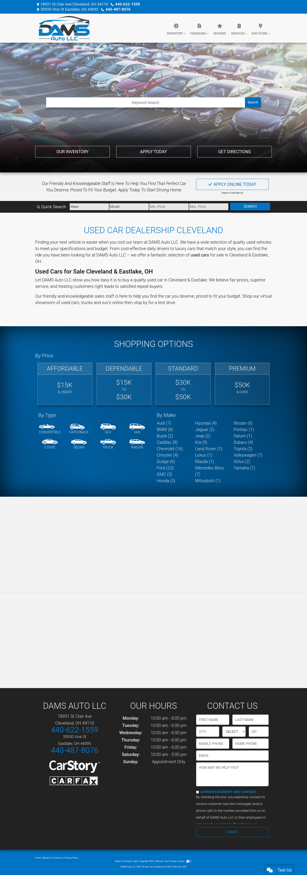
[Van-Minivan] (137, 429)
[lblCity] (207, 731)
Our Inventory (72, 151)
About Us (46, 858)
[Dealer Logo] (62, 28)
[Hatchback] (79, 429)
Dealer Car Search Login (126, 861)
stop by (140, 302)
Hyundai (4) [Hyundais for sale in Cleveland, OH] (206, 423)
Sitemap (159, 861)
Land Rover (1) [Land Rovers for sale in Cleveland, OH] (208, 448)
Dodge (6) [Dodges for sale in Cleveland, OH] (166, 461)
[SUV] (108, 429)
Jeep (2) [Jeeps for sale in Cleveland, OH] (202, 435)
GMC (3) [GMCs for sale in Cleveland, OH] (164, 474)
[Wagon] (137, 444)
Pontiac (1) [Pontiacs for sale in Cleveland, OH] (244, 429)
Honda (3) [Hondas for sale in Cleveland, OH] (166, 480)
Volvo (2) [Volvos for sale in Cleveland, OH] (242, 461)
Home (38, 858)
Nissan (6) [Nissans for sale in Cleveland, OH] (243, 423)
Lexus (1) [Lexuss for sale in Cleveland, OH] (203, 455)
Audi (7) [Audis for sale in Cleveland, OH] (164, 423)
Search (253, 102)
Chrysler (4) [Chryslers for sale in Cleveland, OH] (167, 455)
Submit (232, 832)
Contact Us (58, 858)
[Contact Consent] (197, 792)
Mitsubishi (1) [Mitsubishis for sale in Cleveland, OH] (207, 480)
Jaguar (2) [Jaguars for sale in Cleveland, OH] (204, 429)
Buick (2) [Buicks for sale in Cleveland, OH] (165, 435)
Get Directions (234, 151)
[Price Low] (169, 206)
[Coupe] (50, 444)
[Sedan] (79, 444)
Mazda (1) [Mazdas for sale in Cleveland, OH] (204, 461)
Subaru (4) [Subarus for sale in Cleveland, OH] (243, 442)
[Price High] (209, 206)
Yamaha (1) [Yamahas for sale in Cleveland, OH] (244, 467)
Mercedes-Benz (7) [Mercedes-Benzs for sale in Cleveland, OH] (209, 471)
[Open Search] (145, 102)
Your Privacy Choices (178, 861)
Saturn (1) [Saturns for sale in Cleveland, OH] (243, 435)
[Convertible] (50, 429)
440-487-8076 (117, 9)
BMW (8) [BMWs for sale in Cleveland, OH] (165, 429)
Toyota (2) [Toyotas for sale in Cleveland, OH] (243, 448)
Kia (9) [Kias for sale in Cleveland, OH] (201, 442)
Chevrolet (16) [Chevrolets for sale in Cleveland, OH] (170, 448)
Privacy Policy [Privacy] (71, 858)
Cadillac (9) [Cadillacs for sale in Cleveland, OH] (167, 442)
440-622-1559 (127, 4)
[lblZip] (259, 731)
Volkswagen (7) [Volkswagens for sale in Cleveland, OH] (248, 455)
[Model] (129, 206)
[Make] (89, 206)
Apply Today (153, 151)
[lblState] (233, 731)
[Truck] (108, 444)
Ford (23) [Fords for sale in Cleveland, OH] (165, 467)
